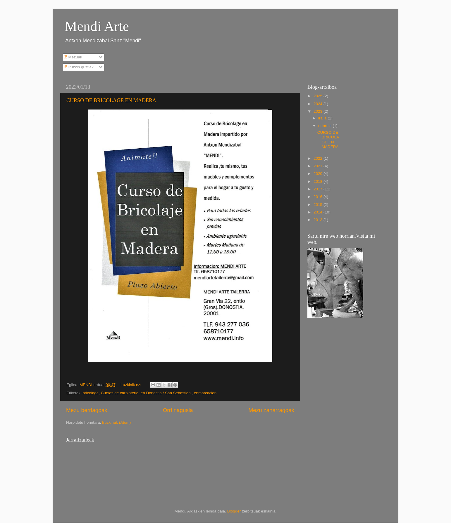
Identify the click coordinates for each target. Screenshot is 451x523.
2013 (318, 220)
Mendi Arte (97, 26)
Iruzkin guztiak (79, 67)
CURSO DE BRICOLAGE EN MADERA (111, 100)
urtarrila (325, 126)
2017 (318, 189)
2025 (318, 96)
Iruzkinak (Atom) (116, 422)
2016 (318, 196)
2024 (318, 104)
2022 (318, 158)
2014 (318, 212)
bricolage (91, 393)
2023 (318, 111)
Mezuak (73, 57)
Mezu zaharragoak (271, 410)
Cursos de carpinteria (119, 393)
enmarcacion (205, 393)
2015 (318, 204)
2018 (318, 181)
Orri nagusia (178, 410)
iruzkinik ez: (131, 385)
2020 (318, 173)
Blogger (234, 511)
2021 (318, 166)
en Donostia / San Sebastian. (166, 393)
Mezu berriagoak (86, 410)
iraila (323, 118)
